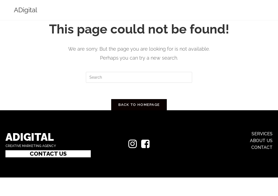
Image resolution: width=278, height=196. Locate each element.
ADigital (25, 10)
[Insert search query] (139, 77)
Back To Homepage (139, 105)
